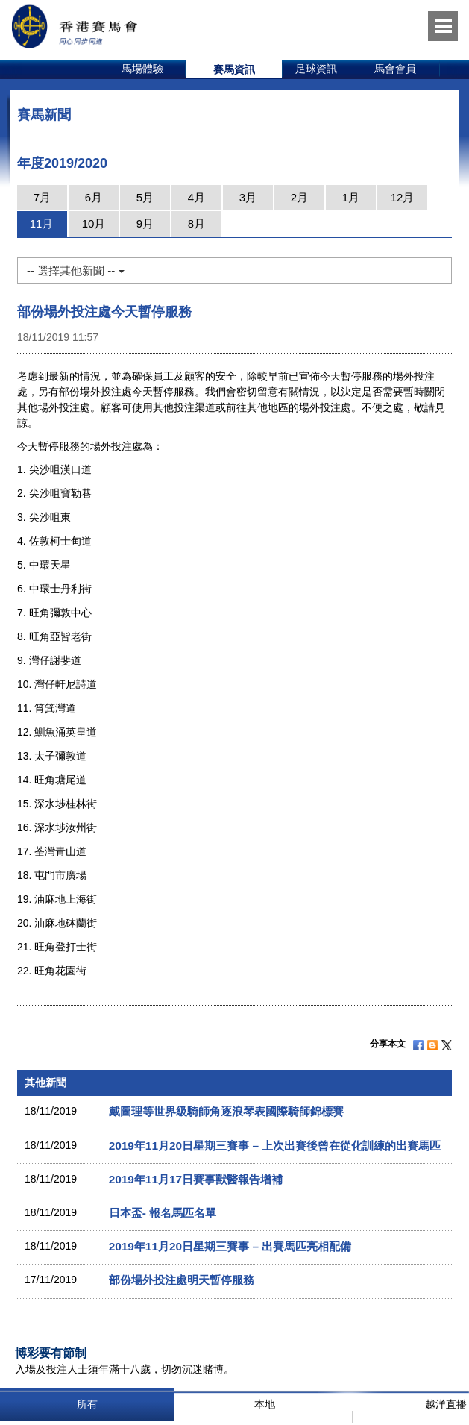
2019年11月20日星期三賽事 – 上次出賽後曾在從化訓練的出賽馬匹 (275, 1145)
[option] (143, 69)
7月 (42, 197)
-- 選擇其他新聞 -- (75, 270)
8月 (196, 223)
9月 (145, 223)
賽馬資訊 (234, 69)
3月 (247, 197)
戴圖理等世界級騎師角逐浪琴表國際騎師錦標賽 (226, 1111)
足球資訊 (316, 69)
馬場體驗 (142, 69)
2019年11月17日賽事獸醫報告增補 (196, 1179)
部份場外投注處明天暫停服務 (181, 1280)
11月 (42, 223)
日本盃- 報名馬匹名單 (162, 1212)
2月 (299, 197)
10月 (94, 223)
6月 (93, 197)
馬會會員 (395, 69)
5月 (145, 197)
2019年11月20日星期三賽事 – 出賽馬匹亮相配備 (230, 1246)
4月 (196, 197)
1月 (350, 197)
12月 (403, 197)
